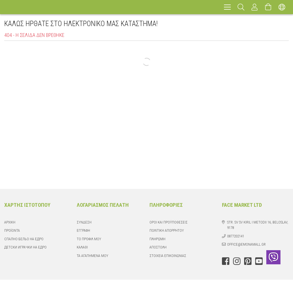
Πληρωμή (157, 239)
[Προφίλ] (254, 7)
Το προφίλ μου (89, 239)
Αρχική (9, 222)
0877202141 (235, 236)
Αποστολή (158, 247)
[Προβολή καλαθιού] (268, 7)
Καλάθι (82, 247)
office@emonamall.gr (246, 244)
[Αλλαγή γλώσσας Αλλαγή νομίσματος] (282, 7)
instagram (236, 261)
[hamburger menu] (227, 7)
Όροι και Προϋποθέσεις (168, 222)
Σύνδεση (84, 222)
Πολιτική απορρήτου (166, 230)
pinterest (248, 261)
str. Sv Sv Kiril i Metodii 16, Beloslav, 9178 (257, 225)
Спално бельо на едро (23, 239)
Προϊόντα (12, 230)
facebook (225, 261)
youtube (259, 261)
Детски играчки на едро (25, 247)
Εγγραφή (83, 230)
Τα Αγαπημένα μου (92, 256)
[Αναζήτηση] (241, 7)
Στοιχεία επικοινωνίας (167, 256)
